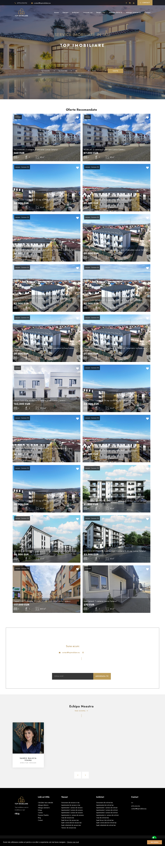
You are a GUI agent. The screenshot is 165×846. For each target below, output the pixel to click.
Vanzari (65, 12)
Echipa (40, 810)
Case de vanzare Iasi (67, 818)
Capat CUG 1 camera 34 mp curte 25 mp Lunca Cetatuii (109, 400)
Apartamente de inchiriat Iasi (104, 805)
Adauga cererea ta (133, 12)
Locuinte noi (88, 12)
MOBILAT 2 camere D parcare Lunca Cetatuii (104, 149)
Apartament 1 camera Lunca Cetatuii (100, 601)
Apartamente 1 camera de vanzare (71, 808)
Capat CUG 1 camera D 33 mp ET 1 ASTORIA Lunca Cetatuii (41, 500)
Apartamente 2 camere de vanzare (72, 810)
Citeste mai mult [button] (73, 842)
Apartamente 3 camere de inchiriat (107, 813)
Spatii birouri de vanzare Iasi (70, 820)
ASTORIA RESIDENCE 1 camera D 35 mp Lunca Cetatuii (39, 551)
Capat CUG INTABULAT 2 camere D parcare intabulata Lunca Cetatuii (116, 250)
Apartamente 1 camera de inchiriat (106, 808)
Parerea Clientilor (43, 815)
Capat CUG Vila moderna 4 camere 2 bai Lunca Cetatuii (39, 400)
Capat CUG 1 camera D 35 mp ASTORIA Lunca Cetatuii (109, 199)
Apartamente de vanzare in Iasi (70, 805)
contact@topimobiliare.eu (41, 3)
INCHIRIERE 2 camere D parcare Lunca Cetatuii (36, 149)
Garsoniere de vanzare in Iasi (70, 803)
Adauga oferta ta (115, 12)
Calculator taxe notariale (45, 803)
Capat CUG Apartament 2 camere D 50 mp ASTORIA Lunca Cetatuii (45, 250)
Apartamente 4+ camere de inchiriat (107, 815)
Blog (39, 818)
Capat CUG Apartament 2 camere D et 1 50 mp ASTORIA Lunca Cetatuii (43, 449)
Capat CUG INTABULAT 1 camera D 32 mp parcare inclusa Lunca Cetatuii (44, 349)
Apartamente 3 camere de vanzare (72, 813)
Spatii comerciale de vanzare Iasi (71, 823)
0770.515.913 (21, 3)
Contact (145, 3)
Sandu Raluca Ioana (28, 759)
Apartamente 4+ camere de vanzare (72, 815)
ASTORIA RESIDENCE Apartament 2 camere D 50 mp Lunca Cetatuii (115, 500)
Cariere (40, 813)
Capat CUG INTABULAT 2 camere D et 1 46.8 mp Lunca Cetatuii (113, 300)
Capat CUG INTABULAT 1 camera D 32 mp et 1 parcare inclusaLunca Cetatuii (115, 349)
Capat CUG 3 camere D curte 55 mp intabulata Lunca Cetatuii (42, 601)
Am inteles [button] (154, 842)
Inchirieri (75, 12)
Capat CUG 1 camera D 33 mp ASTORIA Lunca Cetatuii (39, 199)
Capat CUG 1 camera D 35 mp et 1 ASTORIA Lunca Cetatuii (111, 450)
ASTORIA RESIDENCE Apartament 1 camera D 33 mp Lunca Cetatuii (115, 551)
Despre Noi (100, 12)
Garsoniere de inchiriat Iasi (104, 803)
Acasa (56, 12)
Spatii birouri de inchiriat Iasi (104, 820)
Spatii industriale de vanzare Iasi (71, 825)
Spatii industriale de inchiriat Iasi (106, 825)
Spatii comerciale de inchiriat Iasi (106, 823)
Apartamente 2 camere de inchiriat (107, 810)
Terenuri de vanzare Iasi (68, 828)
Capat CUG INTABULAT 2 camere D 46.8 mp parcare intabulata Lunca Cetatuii (46, 299)
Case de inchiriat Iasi (102, 818)
